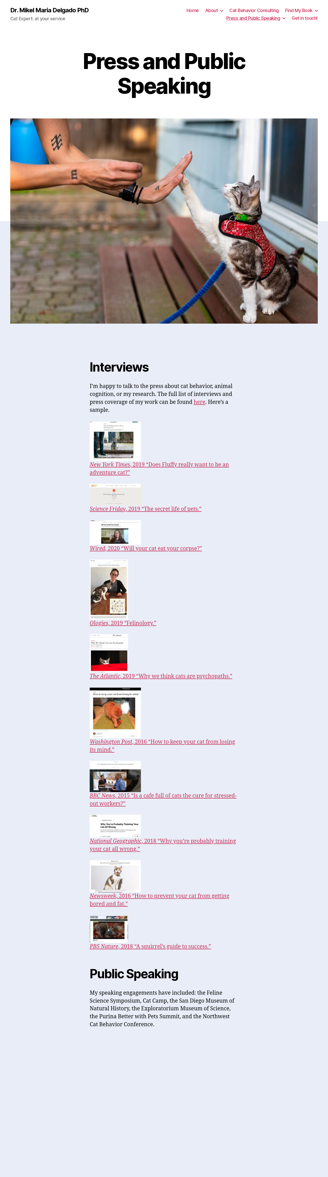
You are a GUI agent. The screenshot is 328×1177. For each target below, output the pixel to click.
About (211, 10)
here (200, 402)
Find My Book (299, 10)
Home (193, 10)
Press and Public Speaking (253, 18)
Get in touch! (305, 18)
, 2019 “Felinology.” (123, 623)
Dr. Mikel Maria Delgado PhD (49, 10)
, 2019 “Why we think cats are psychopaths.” (161, 676)
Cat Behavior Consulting (254, 10)
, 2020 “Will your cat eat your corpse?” (146, 548)
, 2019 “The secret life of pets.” (146, 509)
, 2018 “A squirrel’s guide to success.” (150, 946)
